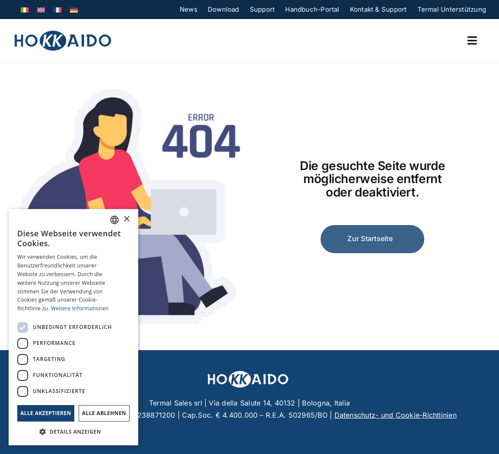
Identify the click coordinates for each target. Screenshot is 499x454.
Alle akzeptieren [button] (45, 413)
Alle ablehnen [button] (104, 413)
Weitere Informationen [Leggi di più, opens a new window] (80, 308)
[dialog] (73, 327)
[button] (73, 432)
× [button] (126, 219)
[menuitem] (24, 9)
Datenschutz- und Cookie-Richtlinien (395, 415)
